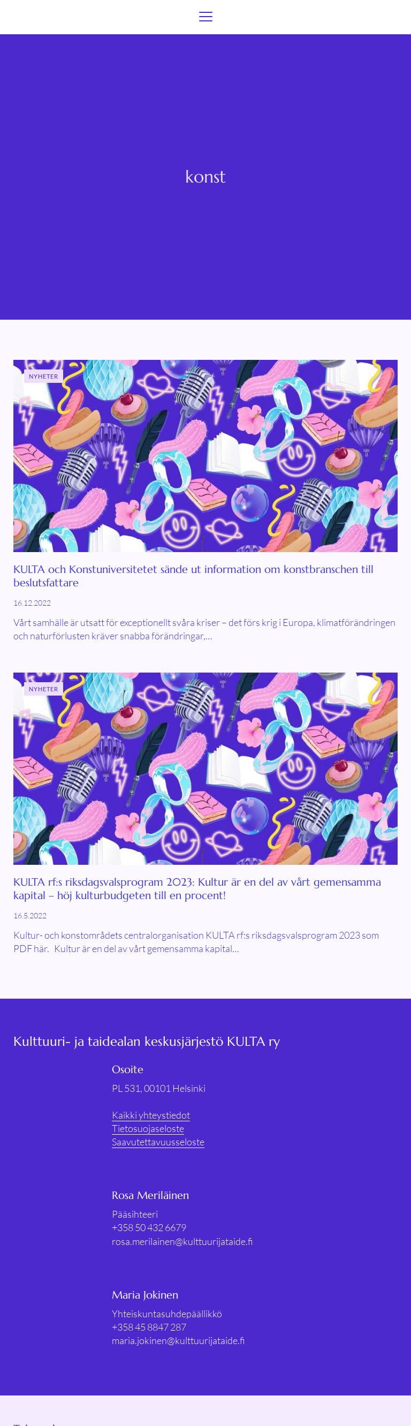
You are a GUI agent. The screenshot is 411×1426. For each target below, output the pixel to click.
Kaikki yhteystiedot (151, 1115)
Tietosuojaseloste (148, 1128)
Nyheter (44, 376)
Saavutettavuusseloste (158, 1142)
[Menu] (206, 17)
